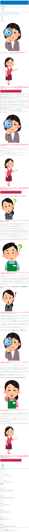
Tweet (3, 463)
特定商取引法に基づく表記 (10, 530)
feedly (3, 467)
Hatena (3, 465)
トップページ (3, 1)
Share (3, 464)
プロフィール (3, 3)
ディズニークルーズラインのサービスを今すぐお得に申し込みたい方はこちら (11, 89)
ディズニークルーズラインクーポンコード (16, 468)
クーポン (2, 6)
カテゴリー (1, 529)
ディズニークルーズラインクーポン (5, 468)
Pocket (3, 466)
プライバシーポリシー (5, 2)
